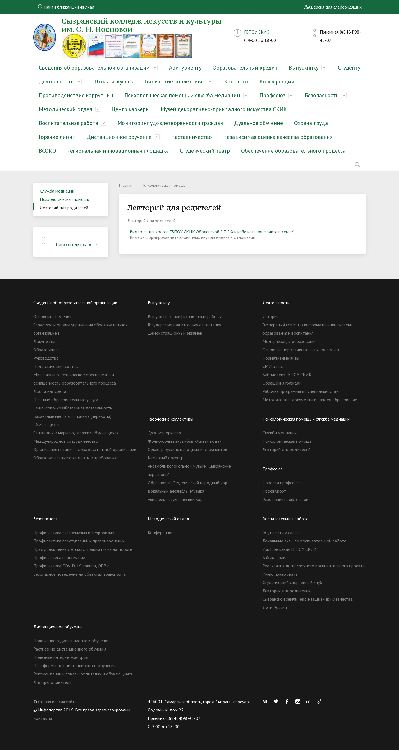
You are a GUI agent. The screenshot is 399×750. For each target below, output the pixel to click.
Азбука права (275, 557)
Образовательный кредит (245, 67)
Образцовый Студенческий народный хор (187, 482)
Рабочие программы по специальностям (300, 391)
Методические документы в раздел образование (309, 399)
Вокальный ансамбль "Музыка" (177, 491)
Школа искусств (113, 81)
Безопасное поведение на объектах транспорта (79, 574)
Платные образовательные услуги (65, 399)
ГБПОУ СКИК (256, 32)
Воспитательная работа (68, 123)
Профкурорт (274, 491)
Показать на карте (77, 244)
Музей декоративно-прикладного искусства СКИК (224, 109)
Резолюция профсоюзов (285, 499)
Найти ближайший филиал (65, 7)
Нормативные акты (280, 358)
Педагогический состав (55, 366)
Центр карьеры (131, 109)
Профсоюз (272, 95)
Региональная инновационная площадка (118, 150)
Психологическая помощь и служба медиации (182, 95)
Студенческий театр (205, 150)
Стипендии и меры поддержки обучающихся (75, 433)
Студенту (349, 67)
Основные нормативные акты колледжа (300, 349)
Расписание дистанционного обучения (69, 649)
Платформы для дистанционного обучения (74, 665)
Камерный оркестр (165, 457)
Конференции (277, 81)
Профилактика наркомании (59, 557)
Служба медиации (57, 191)
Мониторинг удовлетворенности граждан (170, 123)
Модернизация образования (289, 341)
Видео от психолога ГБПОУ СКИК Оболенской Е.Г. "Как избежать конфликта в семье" (212, 231)
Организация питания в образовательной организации (84, 449)
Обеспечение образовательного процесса (293, 150)
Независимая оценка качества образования (277, 136)
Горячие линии (57, 136)
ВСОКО (47, 150)
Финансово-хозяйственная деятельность (72, 408)
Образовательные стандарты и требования (75, 457)
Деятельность (56, 81)
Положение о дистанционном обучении (71, 640)
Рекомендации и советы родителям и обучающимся (83, 674)
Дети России (274, 607)
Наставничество (191, 136)
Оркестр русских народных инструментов (187, 449)
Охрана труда (311, 123)
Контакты (236, 81)
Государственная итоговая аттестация (184, 324)
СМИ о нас (272, 366)
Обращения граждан (281, 383)
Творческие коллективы (174, 81)
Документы (44, 341)
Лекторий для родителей (64, 207)
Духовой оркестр (164, 433)
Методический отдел (65, 109)
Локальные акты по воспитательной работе (304, 541)
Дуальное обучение (258, 123)
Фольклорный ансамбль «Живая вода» (185, 441)
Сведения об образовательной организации (94, 67)
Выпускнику (303, 67)
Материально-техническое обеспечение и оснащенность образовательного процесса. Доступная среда (74, 383)
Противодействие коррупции (76, 95)
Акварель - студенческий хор (175, 499)
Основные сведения (52, 316)
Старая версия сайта (57, 701)
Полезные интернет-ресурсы (60, 657)
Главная (125, 185)
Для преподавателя (52, 682)
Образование (46, 349)
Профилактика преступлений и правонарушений (79, 541)
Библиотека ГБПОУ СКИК (286, 374)
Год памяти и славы (281, 532)
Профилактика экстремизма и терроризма (73, 532)
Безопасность (322, 95)
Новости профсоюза (282, 482)
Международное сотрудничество (65, 441)
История (270, 316)
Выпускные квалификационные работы (185, 316)
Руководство (46, 358)
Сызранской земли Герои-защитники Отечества (307, 599)
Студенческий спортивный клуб (292, 582)
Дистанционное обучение (119, 136)
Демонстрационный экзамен (175, 333)
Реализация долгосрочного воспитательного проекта (313, 566)
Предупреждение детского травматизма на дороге (82, 549)
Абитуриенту (185, 67)
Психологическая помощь (64, 199)
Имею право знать (280, 574)
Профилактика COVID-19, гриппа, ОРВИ (71, 566)
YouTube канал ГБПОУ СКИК (289, 549)
